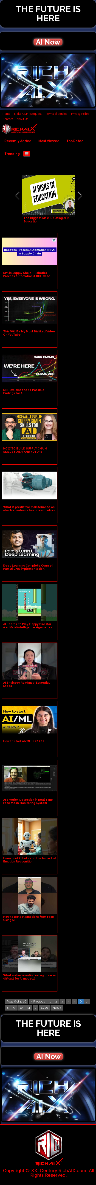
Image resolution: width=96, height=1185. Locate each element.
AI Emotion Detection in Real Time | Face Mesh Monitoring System (28, 801)
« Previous (38, 1001)
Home (7, 113)
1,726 (44, 1007)
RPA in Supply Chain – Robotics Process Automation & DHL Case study (26, 276)
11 (28, 1007)
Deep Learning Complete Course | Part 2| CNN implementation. (28, 567)
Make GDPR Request (28, 113)
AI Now (48, 42)
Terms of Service (56, 113)
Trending (12, 154)
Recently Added (17, 141)
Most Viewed (48, 141)
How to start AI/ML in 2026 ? (23, 741)
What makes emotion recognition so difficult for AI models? (29, 977)
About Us (22, 119)
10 (21, 1007)
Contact (8, 119)
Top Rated (75, 141)
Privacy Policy (80, 113)
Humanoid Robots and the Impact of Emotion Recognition (29, 860)
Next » (57, 1007)
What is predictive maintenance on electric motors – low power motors (29, 508)
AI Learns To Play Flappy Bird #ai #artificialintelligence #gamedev (27, 626)
